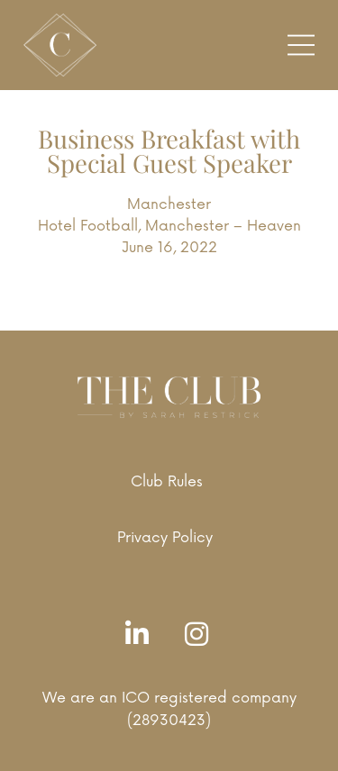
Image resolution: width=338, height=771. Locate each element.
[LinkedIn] (141, 635)
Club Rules (167, 482)
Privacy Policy (165, 538)
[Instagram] (201, 635)
